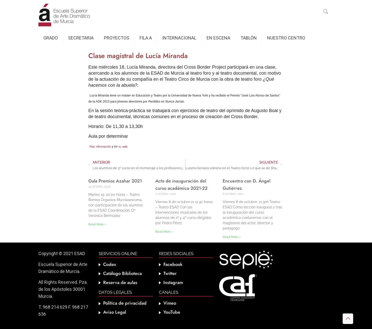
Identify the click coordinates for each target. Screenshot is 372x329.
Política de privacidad (125, 303)
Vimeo (169, 303)
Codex (109, 264)
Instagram (173, 282)
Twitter (170, 273)
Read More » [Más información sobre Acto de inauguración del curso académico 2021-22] (164, 231)
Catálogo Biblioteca (122, 273)
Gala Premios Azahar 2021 (115, 181)
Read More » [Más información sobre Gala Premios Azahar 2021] (97, 224)
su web (123, 146)
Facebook (172, 264)
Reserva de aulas (120, 282)
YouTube (171, 312)
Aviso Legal (114, 312)
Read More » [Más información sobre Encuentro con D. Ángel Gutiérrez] (231, 237)
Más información (100, 146)
